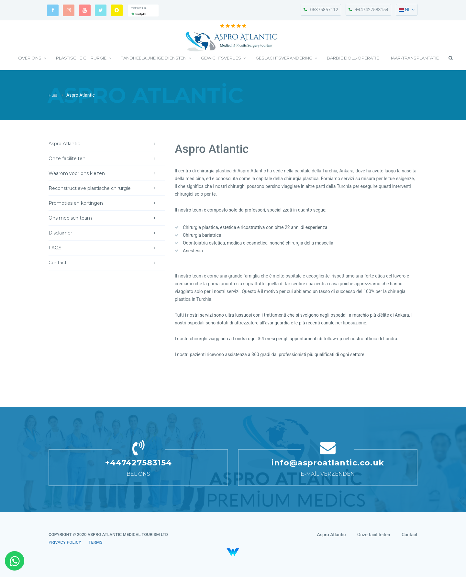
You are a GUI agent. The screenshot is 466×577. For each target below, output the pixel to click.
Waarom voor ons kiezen (107, 174)
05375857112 (321, 9)
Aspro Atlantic (107, 144)
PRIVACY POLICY (65, 542)
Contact (107, 263)
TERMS (96, 542)
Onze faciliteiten (107, 159)
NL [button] (407, 9)
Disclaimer (107, 233)
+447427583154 (368, 9)
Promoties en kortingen (107, 203)
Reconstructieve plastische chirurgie (107, 188)
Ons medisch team (107, 218)
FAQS (107, 248)
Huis (53, 95)
